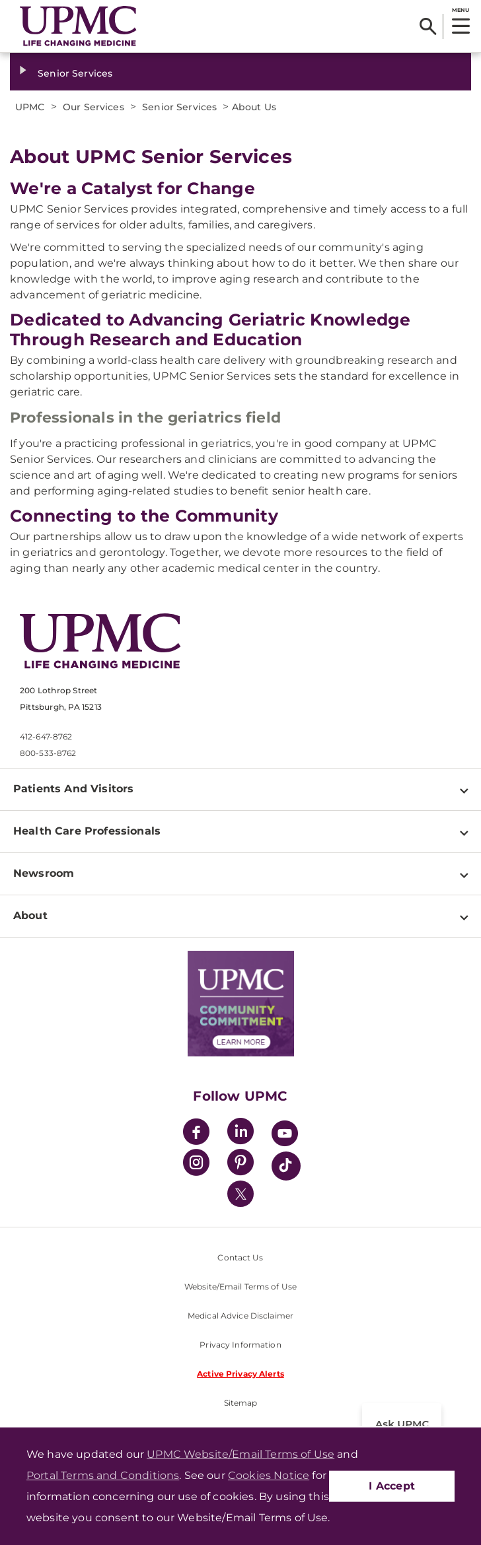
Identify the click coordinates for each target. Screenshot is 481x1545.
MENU (460, 10)
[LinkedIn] (240, 1133)
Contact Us (240, 1257)
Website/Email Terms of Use (240, 1286)
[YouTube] (285, 1135)
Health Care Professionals (87, 831)
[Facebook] (196, 1133)
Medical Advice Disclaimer (240, 1316)
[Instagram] (196, 1164)
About (30, 915)
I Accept (392, 1486)
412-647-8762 (46, 736)
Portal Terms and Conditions (102, 1475)
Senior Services (75, 73)
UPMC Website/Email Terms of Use (240, 1454)
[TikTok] (286, 1166)
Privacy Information (240, 1345)
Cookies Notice (268, 1475)
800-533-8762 (48, 753)
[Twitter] (240, 1194)
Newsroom (43, 873)
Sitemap (241, 1403)
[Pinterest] (240, 1164)
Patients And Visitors (73, 788)
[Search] (428, 26)
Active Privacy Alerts (240, 1374)
